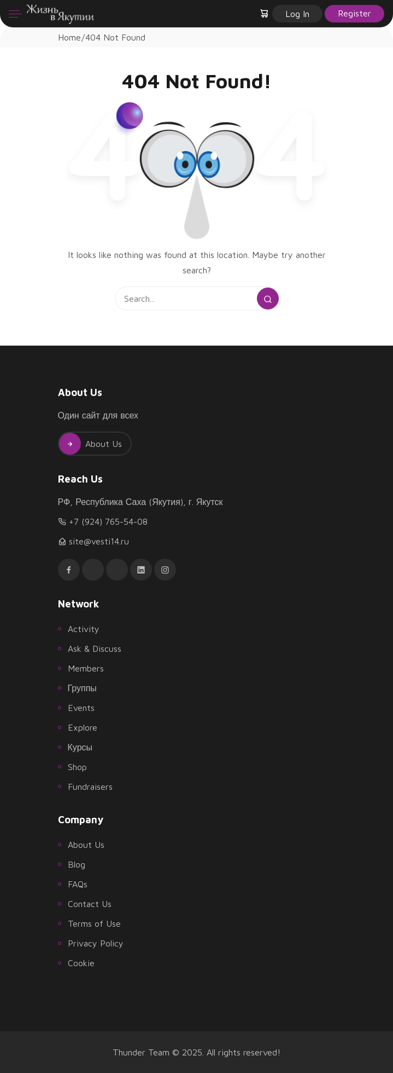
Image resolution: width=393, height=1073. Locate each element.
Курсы (80, 747)
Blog (76, 864)
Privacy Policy (96, 943)
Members (86, 668)
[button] (265, 13)
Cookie (81, 963)
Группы (82, 688)
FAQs (77, 884)
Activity (83, 629)
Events (81, 708)
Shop (77, 767)
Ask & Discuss (94, 648)
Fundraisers (90, 786)
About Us (90, 444)
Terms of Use (94, 923)
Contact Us (90, 904)
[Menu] (15, 14)
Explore (82, 727)
